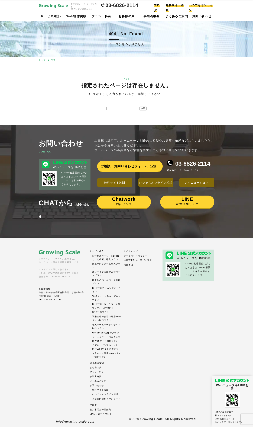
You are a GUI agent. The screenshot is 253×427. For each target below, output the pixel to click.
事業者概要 (152, 16)
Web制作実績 (76, 16)
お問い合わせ (201, 16)
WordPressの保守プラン (105, 333)
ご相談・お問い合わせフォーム (124, 166)
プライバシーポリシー (135, 256)
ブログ (93, 405)
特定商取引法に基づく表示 (138, 260)
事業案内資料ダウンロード (106, 399)
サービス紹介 (51, 16)
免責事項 (128, 264)
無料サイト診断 (114, 182)
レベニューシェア (196, 182)
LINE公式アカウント (101, 414)
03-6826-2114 (192, 163)
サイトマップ (131, 251)
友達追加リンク (187, 201)
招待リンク (124, 201)
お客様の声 (126, 16)
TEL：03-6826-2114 (50, 299)
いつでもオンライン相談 (156, 182)
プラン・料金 (101, 16)
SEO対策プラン (100, 312)
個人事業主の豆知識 (100, 409)
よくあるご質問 (176, 16)
